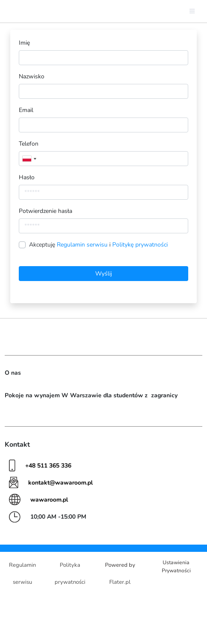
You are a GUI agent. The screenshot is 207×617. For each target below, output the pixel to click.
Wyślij (103, 274)
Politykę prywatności (140, 245)
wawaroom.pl (49, 500)
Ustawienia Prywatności (176, 566)
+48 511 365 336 (48, 466)
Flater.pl (120, 582)
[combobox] (29, 159)
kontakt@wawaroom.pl (60, 483)
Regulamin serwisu (83, 245)
